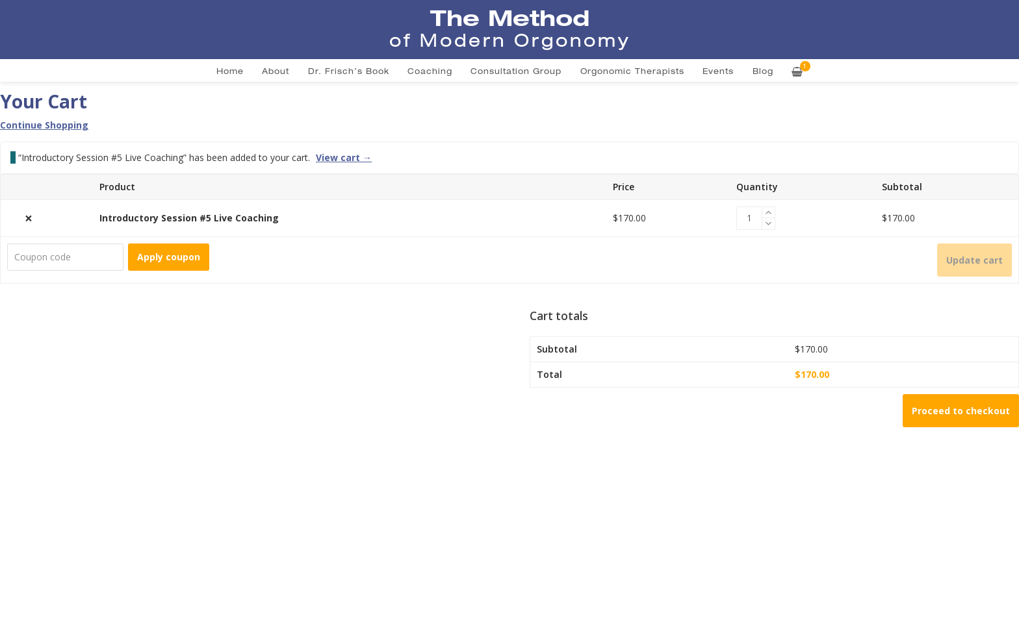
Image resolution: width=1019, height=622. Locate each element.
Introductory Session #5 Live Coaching (189, 218)
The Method (509, 18)
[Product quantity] (749, 218)
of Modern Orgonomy (509, 41)
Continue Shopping (44, 125)
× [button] (28, 218)
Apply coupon (168, 257)
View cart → (344, 158)
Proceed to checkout (961, 410)
